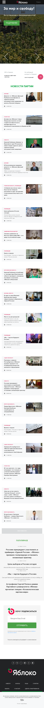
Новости (6, 139)
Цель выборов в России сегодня (22, 564)
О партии (35, 683)
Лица (26, 683)
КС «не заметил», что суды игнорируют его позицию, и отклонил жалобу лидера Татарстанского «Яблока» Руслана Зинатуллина (12, 472)
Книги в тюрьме (9, 253)
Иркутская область (9, 404)
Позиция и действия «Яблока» (10, 76)
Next (36, 57)
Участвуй (17, 688)
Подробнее (11, 23)
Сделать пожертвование (32, 688)
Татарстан (7, 116)
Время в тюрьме (9, 427)
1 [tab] (15, 61)
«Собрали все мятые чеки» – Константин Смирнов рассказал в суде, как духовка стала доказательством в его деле (13, 191)
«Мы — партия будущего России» (22, 574)
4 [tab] (25, 61)
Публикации (18, 185)
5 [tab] (29, 61)
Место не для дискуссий (11, 317)
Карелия (6, 93)
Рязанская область (9, 185)
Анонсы (17, 683)
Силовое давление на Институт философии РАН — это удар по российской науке (13, 235)
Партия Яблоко (24, 703)
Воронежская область (10, 270)
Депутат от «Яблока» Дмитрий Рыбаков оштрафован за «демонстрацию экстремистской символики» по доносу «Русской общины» (13, 99)
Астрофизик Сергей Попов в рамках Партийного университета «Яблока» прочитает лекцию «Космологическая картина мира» (22, 588)
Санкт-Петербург (8, 357)
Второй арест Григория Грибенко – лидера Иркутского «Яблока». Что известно (13, 516)
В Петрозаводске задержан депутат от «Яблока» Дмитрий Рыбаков (13, 167)
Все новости (22, 531)
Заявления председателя (10, 231)
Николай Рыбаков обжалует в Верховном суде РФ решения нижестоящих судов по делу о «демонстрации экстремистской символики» (13, 146)
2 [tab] (18, 61)
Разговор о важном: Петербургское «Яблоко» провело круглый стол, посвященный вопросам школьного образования (12, 364)
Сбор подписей (29, 77)
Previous (8, 57)
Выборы (7, 688)
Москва (6, 293)
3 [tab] (22, 61)
